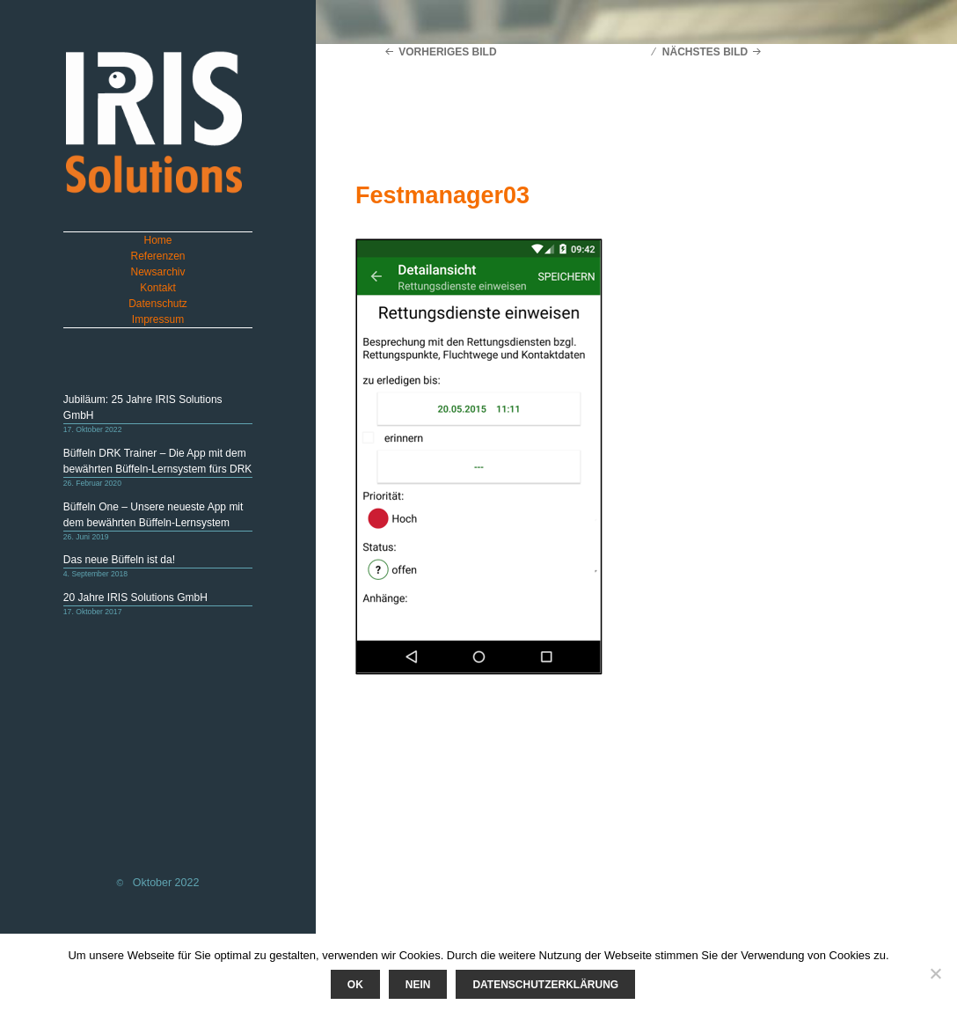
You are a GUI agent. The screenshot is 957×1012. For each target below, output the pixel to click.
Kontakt (158, 288)
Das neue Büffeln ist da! (119, 560)
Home (158, 240)
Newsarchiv (158, 272)
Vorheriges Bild (447, 52)
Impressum (158, 319)
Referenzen (157, 256)
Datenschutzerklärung (545, 985)
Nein (418, 985)
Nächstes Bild (705, 52)
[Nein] (935, 973)
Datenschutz (157, 303)
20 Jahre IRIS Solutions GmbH (135, 597)
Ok (355, 985)
